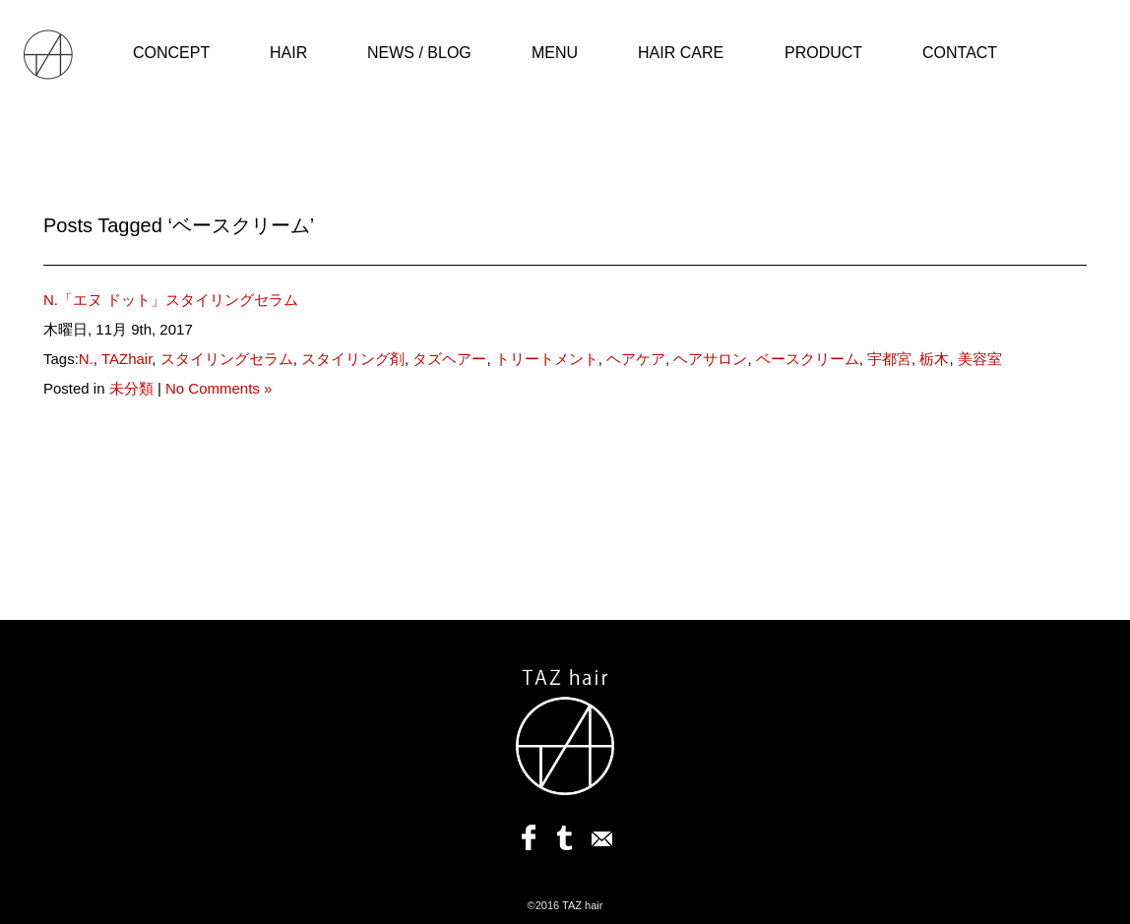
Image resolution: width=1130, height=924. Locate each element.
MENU (555, 52)
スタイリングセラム (226, 358)
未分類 (131, 388)
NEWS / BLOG (419, 52)
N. (86, 358)
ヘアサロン (710, 358)
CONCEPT (171, 52)
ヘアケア (635, 358)
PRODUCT (823, 52)
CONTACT (959, 52)
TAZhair (126, 358)
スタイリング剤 (353, 358)
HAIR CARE (680, 52)
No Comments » (218, 388)
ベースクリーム (807, 358)
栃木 (934, 358)
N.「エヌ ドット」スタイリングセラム (170, 299)
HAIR (288, 52)
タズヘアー (449, 358)
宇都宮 (889, 358)
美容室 (980, 358)
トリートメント (546, 358)
